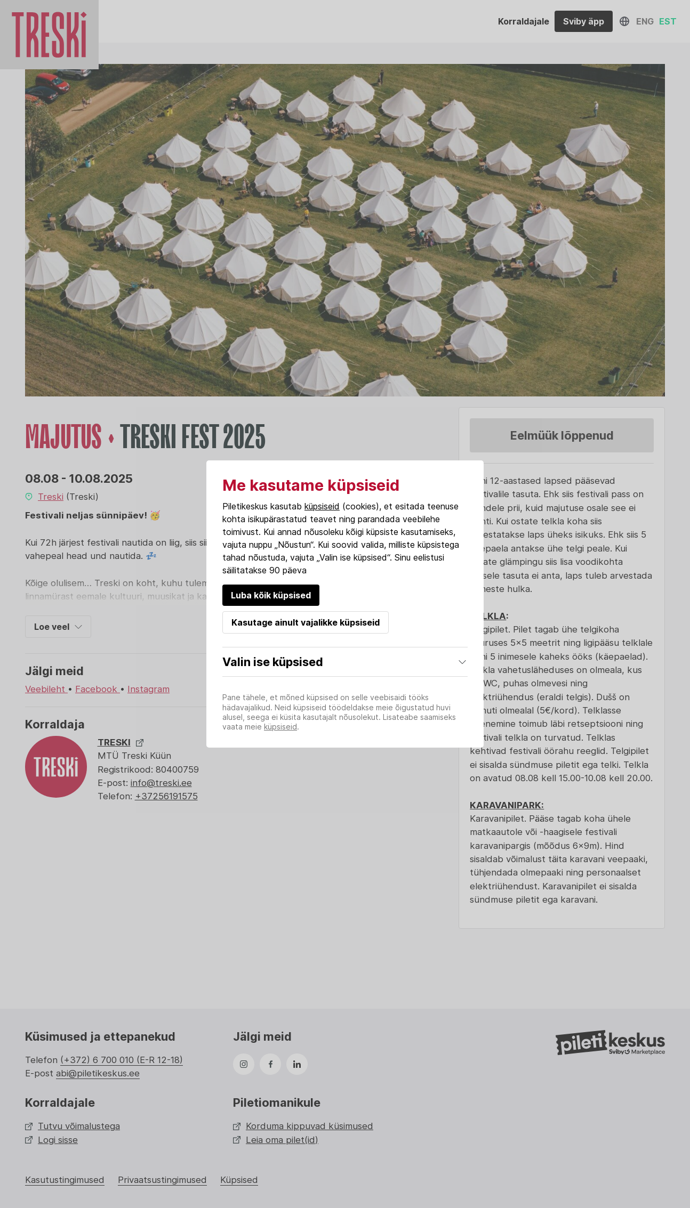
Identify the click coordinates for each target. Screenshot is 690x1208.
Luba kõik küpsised (271, 595)
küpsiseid (322, 506)
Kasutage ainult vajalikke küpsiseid (305, 622)
